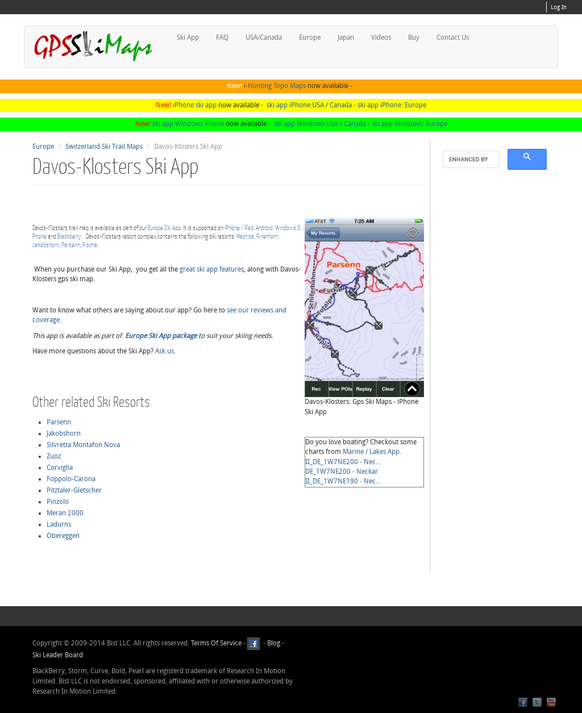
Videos (381, 37)
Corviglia (60, 468)
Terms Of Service (216, 643)
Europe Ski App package (161, 336)
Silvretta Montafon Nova (83, 445)
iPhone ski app (195, 105)
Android (264, 227)
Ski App (188, 37)
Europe (310, 37)
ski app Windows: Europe (409, 124)
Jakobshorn (45, 244)
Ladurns (59, 524)
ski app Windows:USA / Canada (320, 124)
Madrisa (245, 236)
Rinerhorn (267, 236)
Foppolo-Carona (71, 479)
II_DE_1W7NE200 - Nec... (343, 462)
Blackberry (69, 236)
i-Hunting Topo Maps (275, 86)
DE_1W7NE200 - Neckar (341, 472)
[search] (470, 159)
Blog (273, 643)
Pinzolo (58, 502)
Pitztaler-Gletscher (74, 490)
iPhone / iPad (239, 227)
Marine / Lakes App (371, 452)
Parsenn (70, 244)
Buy (413, 37)
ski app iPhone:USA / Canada (309, 105)
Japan (346, 37)
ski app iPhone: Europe (391, 105)
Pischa (89, 244)
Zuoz (54, 456)
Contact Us (452, 37)
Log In (559, 7)
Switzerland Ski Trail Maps (104, 147)
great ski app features (212, 269)
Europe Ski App (164, 227)
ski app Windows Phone (188, 124)
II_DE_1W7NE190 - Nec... (343, 481)
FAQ (222, 37)
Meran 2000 (65, 513)
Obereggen (63, 536)
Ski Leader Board (57, 655)
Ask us (164, 351)
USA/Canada (264, 37)
